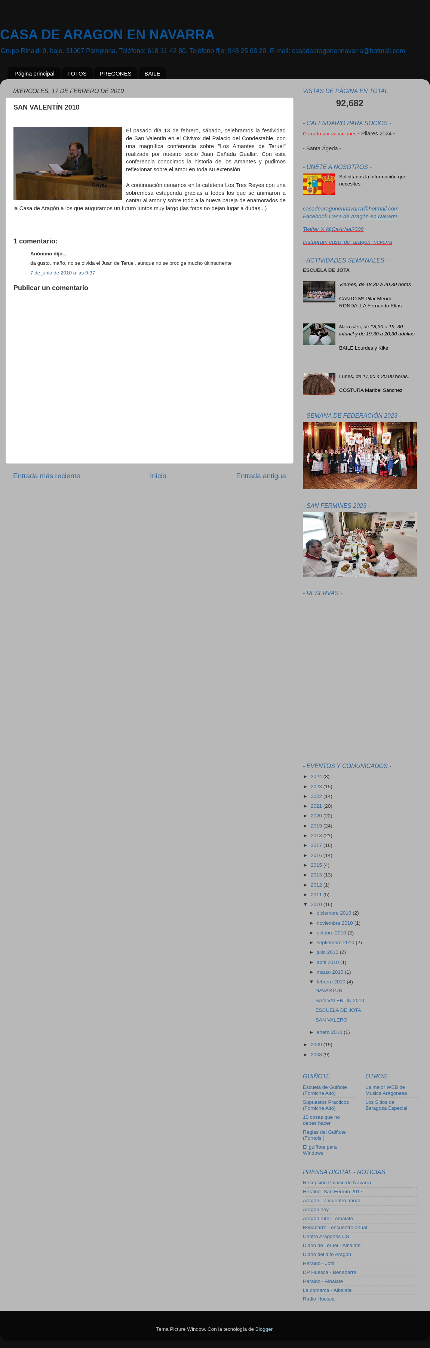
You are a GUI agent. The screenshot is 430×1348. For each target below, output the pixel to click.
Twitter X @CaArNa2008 (333, 229)
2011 (317, 894)
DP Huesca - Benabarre (329, 1272)
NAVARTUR (329, 990)
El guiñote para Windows (320, 1150)
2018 (317, 835)
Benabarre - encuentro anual (335, 1227)
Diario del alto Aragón (327, 1254)
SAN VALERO (331, 1020)
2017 (317, 845)
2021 (317, 806)
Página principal (35, 73)
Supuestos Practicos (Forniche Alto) (326, 1105)
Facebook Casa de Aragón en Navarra (350, 216)
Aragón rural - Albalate (328, 1218)
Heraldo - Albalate (323, 1281)
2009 (317, 1044)
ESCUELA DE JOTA (338, 1010)
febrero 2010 (332, 982)
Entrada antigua (261, 476)
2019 (317, 826)
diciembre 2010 (335, 913)
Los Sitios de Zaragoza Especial (387, 1105)
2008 (317, 1054)
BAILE (152, 73)
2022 (317, 796)
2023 (317, 786)
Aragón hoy (316, 1209)
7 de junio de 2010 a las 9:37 (62, 273)
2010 (317, 904)
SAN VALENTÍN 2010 (340, 1000)
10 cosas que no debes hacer (321, 1120)
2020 (317, 816)
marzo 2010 (331, 972)
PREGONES (115, 73)
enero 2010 (330, 1032)
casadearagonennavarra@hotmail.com (351, 209)
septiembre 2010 (336, 942)
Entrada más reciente (46, 476)
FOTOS (76, 73)
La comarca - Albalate (327, 1290)
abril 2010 (328, 962)
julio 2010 (328, 952)
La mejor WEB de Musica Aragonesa (386, 1090)
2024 (317, 776)
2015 (317, 865)
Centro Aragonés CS (326, 1236)
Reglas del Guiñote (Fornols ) (324, 1135)
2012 (317, 885)
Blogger (264, 1329)
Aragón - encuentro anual (331, 1200)
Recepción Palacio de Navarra (337, 1182)
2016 (317, 855)
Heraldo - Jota (319, 1263)
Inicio (158, 476)
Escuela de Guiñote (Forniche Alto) (325, 1090)
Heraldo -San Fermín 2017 (333, 1191)
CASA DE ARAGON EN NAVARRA (107, 34)
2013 (317, 875)
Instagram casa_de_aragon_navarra (347, 242)
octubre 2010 (332, 933)
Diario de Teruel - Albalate (331, 1245)
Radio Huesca (319, 1299)
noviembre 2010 (335, 923)
